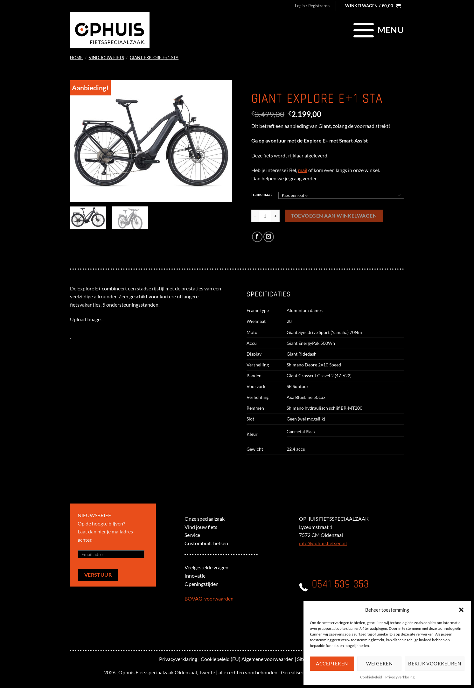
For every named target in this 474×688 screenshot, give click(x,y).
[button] (461, 610)
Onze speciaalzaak (205, 519)
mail (302, 170)
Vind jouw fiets (106, 57)
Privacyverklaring (400, 677)
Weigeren (379, 663)
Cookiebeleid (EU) (220, 659)
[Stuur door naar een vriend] (268, 237)
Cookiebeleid (371, 677)
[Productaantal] (265, 216)
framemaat (261, 194)
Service (192, 535)
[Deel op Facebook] (257, 237)
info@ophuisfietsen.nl (323, 543)
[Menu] (378, 30)
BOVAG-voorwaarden (209, 598)
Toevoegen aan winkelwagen (334, 216)
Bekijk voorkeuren (434, 663)
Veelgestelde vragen (206, 567)
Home (76, 57)
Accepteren (332, 663)
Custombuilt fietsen (206, 543)
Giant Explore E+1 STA (154, 57)
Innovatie (195, 576)
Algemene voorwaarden (267, 659)
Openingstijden (202, 584)
